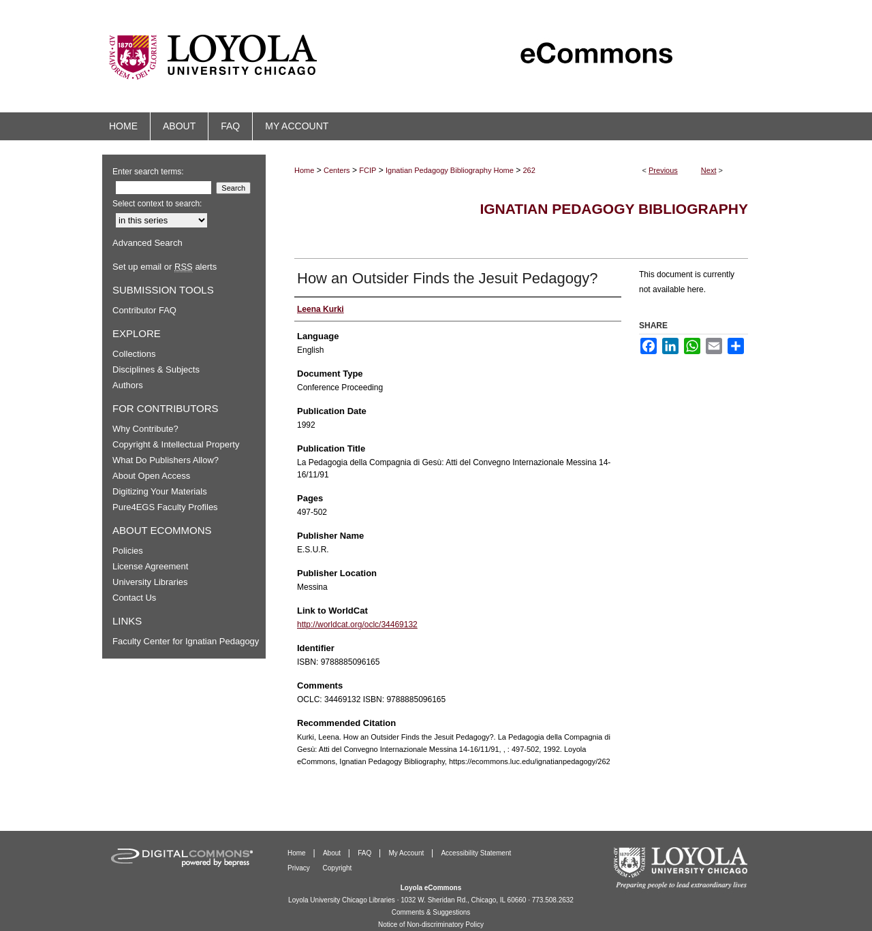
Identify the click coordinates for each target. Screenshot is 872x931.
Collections (134, 354)
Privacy (299, 868)
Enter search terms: (148, 171)
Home (304, 170)
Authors (127, 385)
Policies (127, 551)
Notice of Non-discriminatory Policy (431, 924)
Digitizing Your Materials (159, 491)
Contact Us (134, 598)
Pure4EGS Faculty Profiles (165, 507)
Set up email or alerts (164, 267)
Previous (663, 170)
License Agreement (150, 566)
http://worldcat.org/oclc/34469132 (357, 624)
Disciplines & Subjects (156, 369)
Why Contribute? (145, 429)
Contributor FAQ (144, 310)
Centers (337, 170)
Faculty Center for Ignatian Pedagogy (185, 641)
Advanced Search (147, 243)
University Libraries (150, 582)
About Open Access (151, 476)
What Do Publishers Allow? (165, 460)
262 (529, 170)
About (333, 853)
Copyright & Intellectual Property (175, 444)
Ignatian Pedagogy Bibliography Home (450, 170)
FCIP (367, 170)
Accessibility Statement (476, 853)
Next (709, 170)
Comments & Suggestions (431, 912)
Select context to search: (157, 203)
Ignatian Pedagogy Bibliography (614, 209)
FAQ (365, 853)
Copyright (337, 868)
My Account (407, 853)
